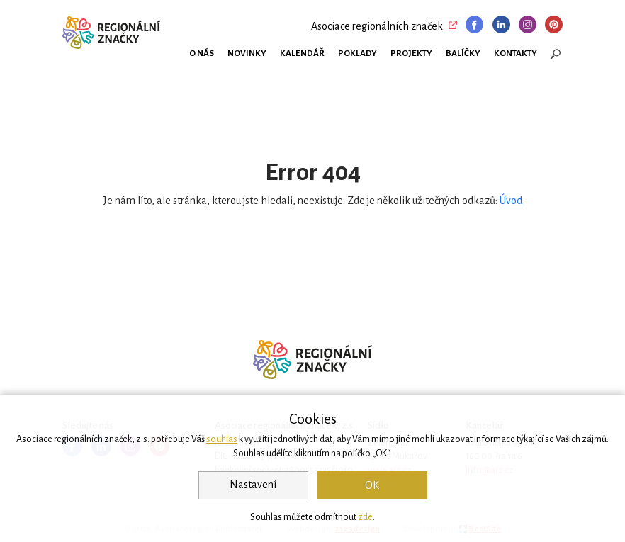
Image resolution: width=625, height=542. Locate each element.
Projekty (411, 53)
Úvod (511, 200)
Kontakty (515, 53)
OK (372, 485)
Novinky (246, 53)
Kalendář (302, 53)
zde (365, 517)
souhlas (221, 439)
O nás (201, 53)
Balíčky (463, 53)
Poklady (357, 53)
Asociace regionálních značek (377, 26)
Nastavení (253, 484)
